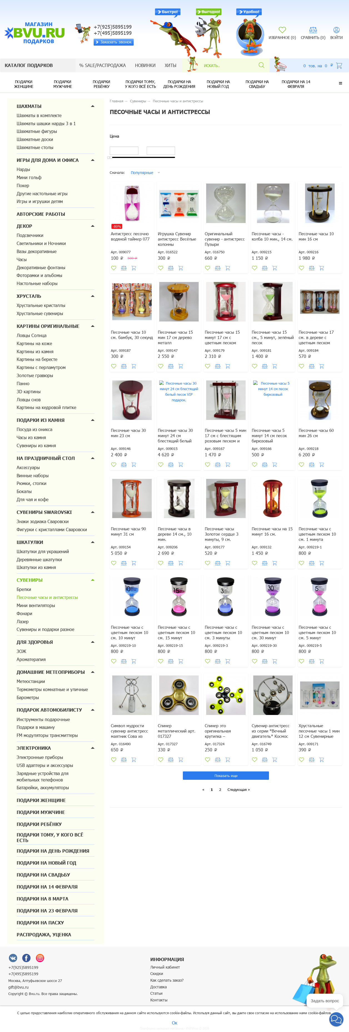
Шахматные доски (35, 139)
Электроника (34, 748)
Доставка (158, 986)
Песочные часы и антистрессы (47, 597)
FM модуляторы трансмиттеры (47, 735)
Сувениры (30, 580)
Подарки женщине (23, 84)
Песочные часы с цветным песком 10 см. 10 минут (130, 644)
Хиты (170, 65)
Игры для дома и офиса (48, 160)
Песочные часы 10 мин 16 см (318, 239)
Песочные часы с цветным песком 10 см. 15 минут (177, 644)
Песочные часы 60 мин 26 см (318, 440)
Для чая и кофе (32, 499)
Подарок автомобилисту (49, 709)
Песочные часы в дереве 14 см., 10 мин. (175, 544)
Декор (24, 226)
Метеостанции (31, 681)
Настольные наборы (37, 283)
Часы (22, 259)
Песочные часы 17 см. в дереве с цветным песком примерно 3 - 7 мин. (320, 344)
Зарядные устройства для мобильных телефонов (42, 776)
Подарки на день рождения (179, 84)
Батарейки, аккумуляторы (43, 787)
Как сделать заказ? (167, 980)
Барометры (28, 697)
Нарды (23, 169)
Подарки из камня (40, 420)
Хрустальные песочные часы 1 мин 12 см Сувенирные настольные (316, 751)
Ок (174, 1022)
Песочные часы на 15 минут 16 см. (271, 541)
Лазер (23, 621)
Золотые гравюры (35, 375)
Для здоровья (35, 642)
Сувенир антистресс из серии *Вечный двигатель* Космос (272, 745)
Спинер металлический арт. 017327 (178, 745)
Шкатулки (30, 542)
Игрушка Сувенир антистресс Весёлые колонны (178, 241)
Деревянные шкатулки (39, 559)
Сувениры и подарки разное (45, 629)
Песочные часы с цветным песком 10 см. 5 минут (318, 644)
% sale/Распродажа (102, 65)
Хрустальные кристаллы (41, 305)
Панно (23, 383)
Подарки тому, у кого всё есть (140, 84)
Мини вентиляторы (36, 605)
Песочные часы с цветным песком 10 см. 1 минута (318, 544)
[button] (340, 83)
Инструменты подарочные (43, 719)
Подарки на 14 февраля (296, 84)
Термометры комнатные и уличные (52, 689)
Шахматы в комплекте (39, 115)
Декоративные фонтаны (41, 267)
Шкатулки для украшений (43, 551)
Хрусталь (29, 296)
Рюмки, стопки (31, 483)
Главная (116, 101)
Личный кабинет (165, 967)
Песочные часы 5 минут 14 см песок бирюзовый (271, 443)
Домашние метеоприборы (51, 672)
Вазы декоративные (36, 251)
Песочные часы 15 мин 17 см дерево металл (177, 342)
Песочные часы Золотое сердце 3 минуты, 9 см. (223, 544)
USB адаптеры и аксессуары (45, 765)
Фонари (24, 613)
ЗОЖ (21, 651)
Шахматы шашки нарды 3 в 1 (46, 123)
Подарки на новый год (218, 84)
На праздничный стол (46, 458)
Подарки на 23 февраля (47, 910)
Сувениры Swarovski (44, 512)
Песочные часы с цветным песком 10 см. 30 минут (271, 644)
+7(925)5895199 (23, 967)
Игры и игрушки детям (40, 201)
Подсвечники (30, 235)
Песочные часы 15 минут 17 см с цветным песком (224, 342)
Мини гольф (29, 177)
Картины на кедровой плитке (46, 407)
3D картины (29, 391)
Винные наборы (33, 475)
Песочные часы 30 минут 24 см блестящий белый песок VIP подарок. (178, 445)
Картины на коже (34, 343)
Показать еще (226, 790)
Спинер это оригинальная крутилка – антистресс (219, 748)
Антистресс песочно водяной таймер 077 (132, 239)
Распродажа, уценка (44, 934)
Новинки (145, 65)
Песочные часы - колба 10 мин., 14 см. (270, 241)
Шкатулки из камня (36, 567)
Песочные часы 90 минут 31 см (130, 541)
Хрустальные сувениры (40, 313)
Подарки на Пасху (40, 922)
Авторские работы (41, 214)
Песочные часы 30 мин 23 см (130, 440)
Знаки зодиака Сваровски (43, 521)
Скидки (156, 973)
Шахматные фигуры (37, 131)
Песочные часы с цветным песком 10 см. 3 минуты (224, 644)
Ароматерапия (31, 659)
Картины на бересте (37, 359)
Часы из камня (31, 437)
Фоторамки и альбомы (39, 275)
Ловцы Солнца (31, 335)
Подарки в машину (36, 727)
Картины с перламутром (41, 367)
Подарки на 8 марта (42, 898)
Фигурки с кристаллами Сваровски (52, 529)
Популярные (142, 172)
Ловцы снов (29, 399)
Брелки (24, 589)
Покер (23, 185)
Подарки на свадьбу (257, 84)
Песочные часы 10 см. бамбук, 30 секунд (130, 342)
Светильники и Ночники (41, 243)
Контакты (159, 1000)
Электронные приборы (40, 757)
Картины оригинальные (48, 326)
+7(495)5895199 (23, 973)
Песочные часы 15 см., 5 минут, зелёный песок (271, 342)
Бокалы (24, 491)
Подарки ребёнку (101, 84)
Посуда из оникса (34, 429)
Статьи (156, 993)
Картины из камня (35, 351)
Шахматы (29, 106)
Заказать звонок (113, 41)
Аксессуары (28, 467)
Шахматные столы (35, 147)
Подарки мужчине (62, 84)
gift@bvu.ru (18, 987)
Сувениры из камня (36, 445)
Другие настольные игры (42, 193)
